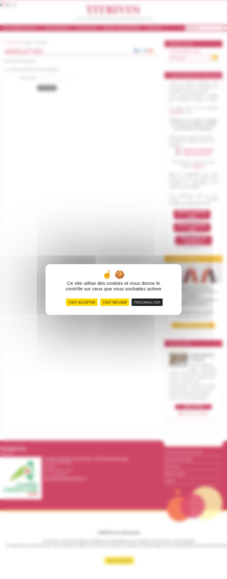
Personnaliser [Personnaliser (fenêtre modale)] (147, 302)
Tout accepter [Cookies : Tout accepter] (81, 302)
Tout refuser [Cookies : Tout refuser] (115, 302)
